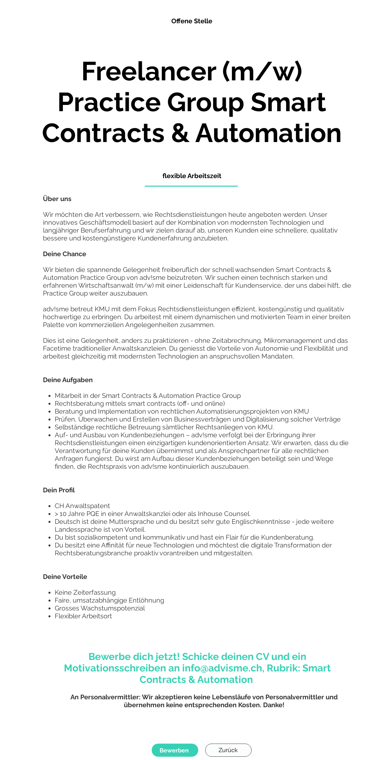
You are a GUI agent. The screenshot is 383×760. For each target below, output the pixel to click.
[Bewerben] (175, 750)
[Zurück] (228, 750)
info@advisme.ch (222, 668)
